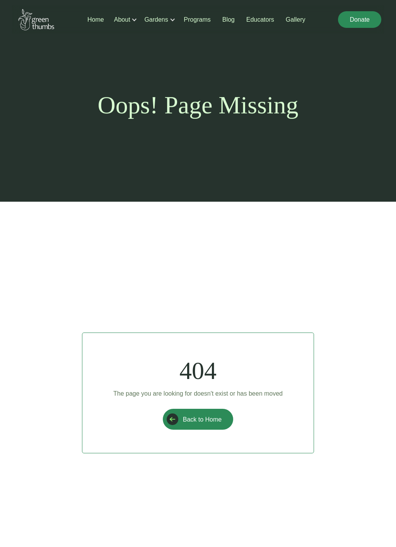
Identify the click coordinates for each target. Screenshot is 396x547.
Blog (228, 19)
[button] (122, 19)
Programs (197, 19)
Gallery (296, 19)
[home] (36, 20)
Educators (260, 19)
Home (95, 19)
